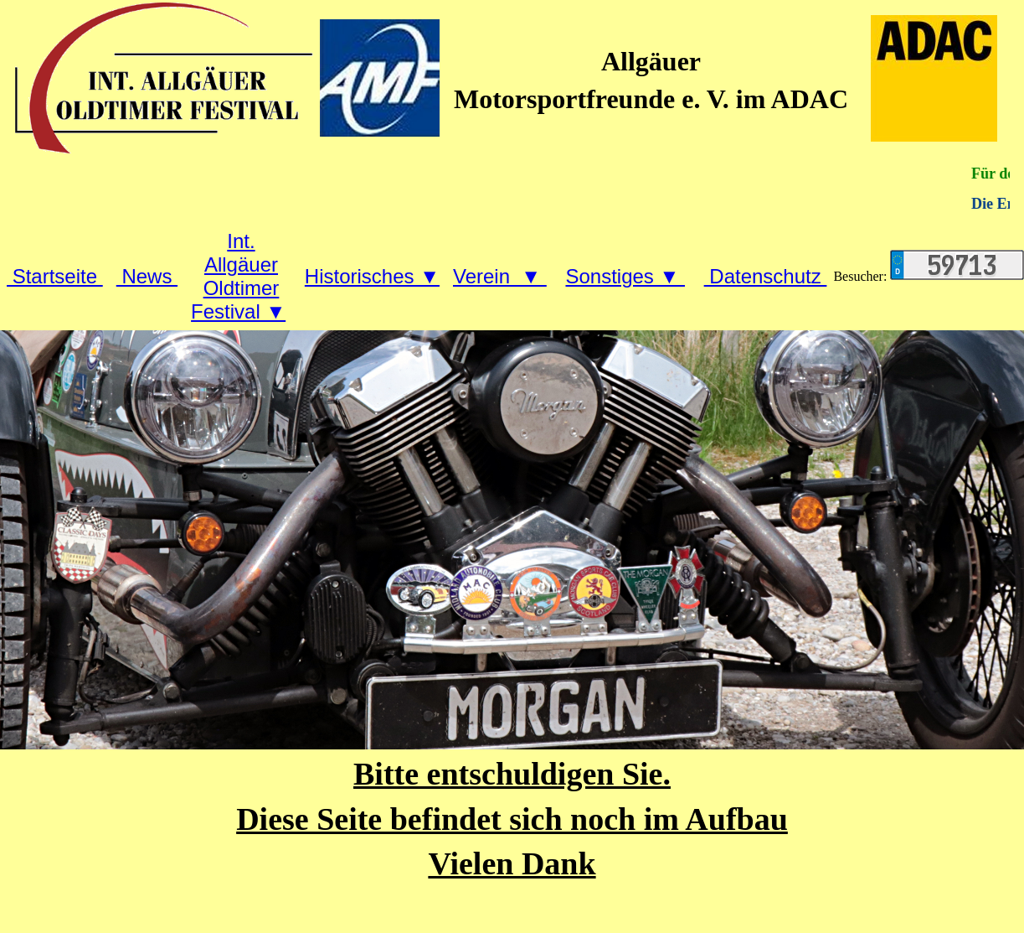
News (147, 276)
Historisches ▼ (372, 276)
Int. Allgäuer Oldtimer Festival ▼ (238, 276)
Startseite (55, 276)
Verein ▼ (500, 276)
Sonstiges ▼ (625, 276)
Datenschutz (765, 276)
